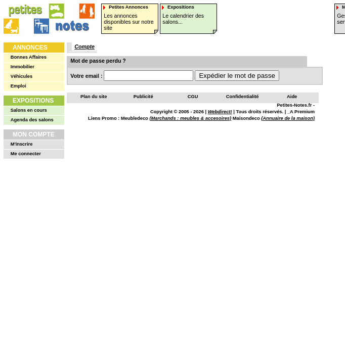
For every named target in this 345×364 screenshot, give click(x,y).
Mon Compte (34, 134)
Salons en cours (29, 110)
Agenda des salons (32, 119)
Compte (84, 46)
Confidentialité (242, 96)
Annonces (30, 47)
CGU (193, 96)
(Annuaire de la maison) (288, 118)
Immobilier (22, 66)
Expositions (33, 100)
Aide (292, 96)
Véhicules (22, 76)
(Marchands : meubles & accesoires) (190, 118)
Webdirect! (220, 111)
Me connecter (26, 153)
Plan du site (93, 96)
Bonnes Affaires (29, 57)
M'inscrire (22, 144)
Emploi (18, 85)
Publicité (143, 96)
